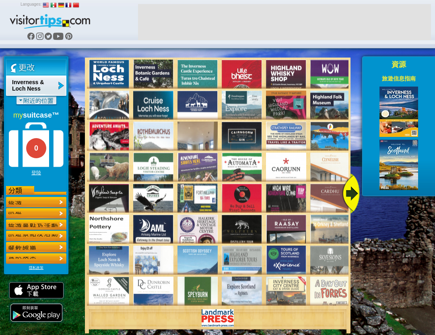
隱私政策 (36, 268)
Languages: (31, 4)
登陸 (36, 173)
